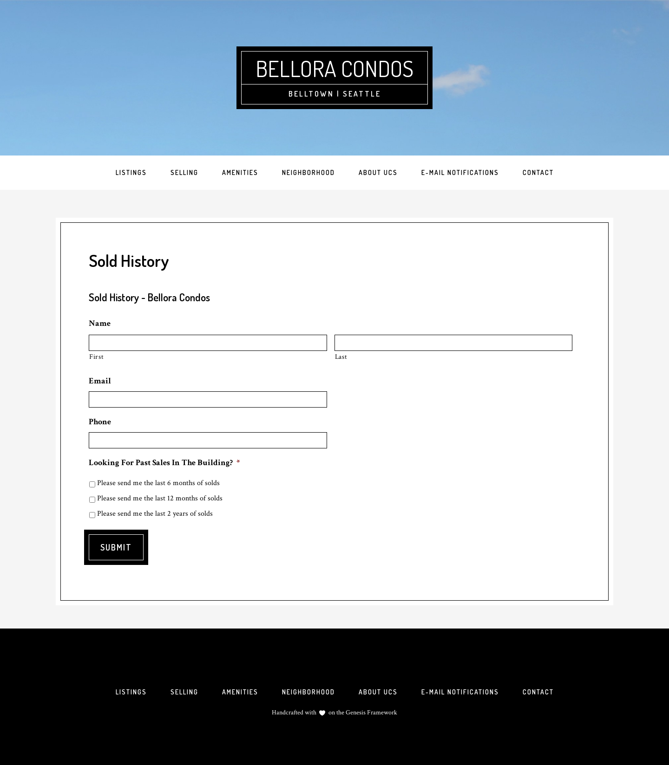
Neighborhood (308, 692)
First (96, 356)
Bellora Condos (334, 68)
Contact (538, 692)
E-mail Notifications (460, 692)
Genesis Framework (370, 712)
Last (341, 356)
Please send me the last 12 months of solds (160, 498)
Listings (131, 692)
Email (100, 381)
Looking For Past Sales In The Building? (164, 462)
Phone (100, 421)
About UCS (378, 692)
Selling (184, 692)
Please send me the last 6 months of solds (158, 483)
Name (100, 323)
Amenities (240, 692)
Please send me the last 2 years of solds (155, 514)
